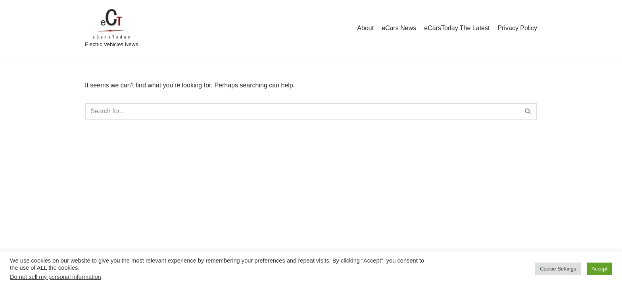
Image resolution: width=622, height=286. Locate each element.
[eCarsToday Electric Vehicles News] (111, 28)
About (365, 28)
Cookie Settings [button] (558, 269)
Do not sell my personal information (55, 277)
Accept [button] (599, 269)
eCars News (399, 28)
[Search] (302, 111)
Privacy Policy (517, 28)
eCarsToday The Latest (457, 28)
